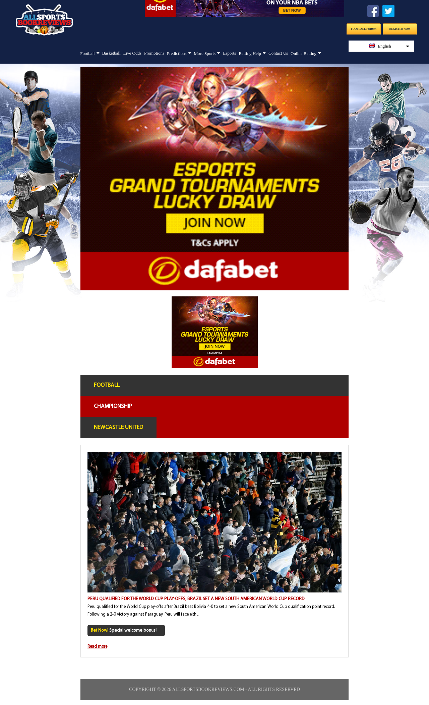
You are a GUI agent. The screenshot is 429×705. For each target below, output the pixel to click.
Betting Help (250, 53)
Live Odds (132, 53)
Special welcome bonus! (124, 630)
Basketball (111, 53)
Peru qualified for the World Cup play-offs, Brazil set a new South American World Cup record (196, 599)
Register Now (400, 28)
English (389, 46)
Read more (97, 646)
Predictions (177, 53)
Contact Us (278, 53)
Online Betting (303, 53)
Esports (229, 53)
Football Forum (363, 28)
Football (87, 53)
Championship (113, 406)
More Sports (205, 53)
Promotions (154, 53)
